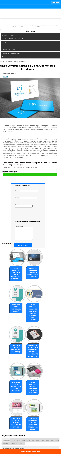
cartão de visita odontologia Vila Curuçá (14, 339)
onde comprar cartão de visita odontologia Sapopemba (14, 271)
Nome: (26, 191)
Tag (3, 57)
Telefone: (24, 205)
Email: (26, 198)
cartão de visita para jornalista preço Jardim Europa (34, 271)
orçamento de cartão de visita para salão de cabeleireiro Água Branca (34, 341)
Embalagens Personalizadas (13, 38)
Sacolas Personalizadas (11, 53)
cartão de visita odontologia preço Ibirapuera (14, 374)
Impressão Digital (8, 46)
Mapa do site (46, 446)
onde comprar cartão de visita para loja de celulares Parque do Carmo (34, 305)
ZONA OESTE (36, 420)
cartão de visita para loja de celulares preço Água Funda (34, 407)
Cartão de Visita (8, 35)
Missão (45, 441)
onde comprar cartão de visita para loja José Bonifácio (34, 374)
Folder (5, 42)
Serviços (30, 31)
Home (15, 441)
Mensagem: (27, 232)
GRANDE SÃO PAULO (16, 424)
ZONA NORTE (26, 420)
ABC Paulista (55, 420)
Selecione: (6, 420)
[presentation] (27, 214)
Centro (5, 424)
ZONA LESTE (16, 420)
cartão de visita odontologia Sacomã (14, 302)
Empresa (30, 441)
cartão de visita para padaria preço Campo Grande (14, 407)
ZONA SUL (45, 420)
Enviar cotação (23, 245)
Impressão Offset (8, 49)
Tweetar (5, 77)
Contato (29, 446)
